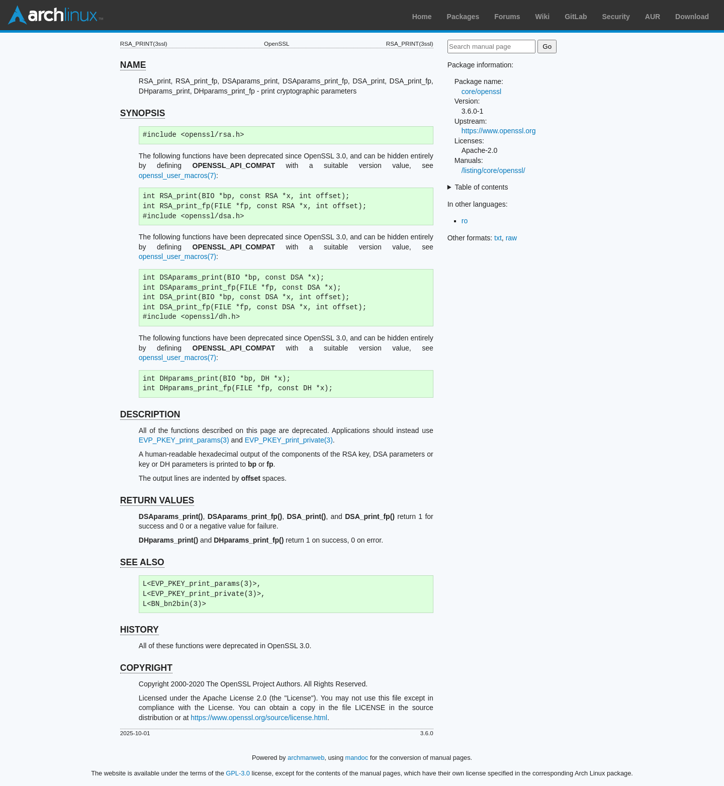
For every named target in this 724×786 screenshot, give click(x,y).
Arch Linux (55, 15)
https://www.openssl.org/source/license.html (259, 718)
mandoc (357, 757)
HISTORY (139, 630)
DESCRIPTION (150, 414)
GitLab (576, 17)
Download (692, 17)
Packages (463, 17)
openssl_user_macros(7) (177, 175)
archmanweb (306, 757)
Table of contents (481, 187)
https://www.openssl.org (499, 131)
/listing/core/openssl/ (493, 170)
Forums (507, 17)
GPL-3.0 (238, 773)
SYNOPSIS (142, 113)
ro (465, 221)
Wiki (542, 17)
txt (498, 238)
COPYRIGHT (146, 668)
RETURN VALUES (157, 500)
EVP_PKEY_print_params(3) (184, 440)
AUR (652, 17)
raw (511, 238)
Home (422, 17)
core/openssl (481, 92)
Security (616, 17)
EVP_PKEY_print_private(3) (289, 440)
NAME (133, 65)
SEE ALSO (142, 562)
